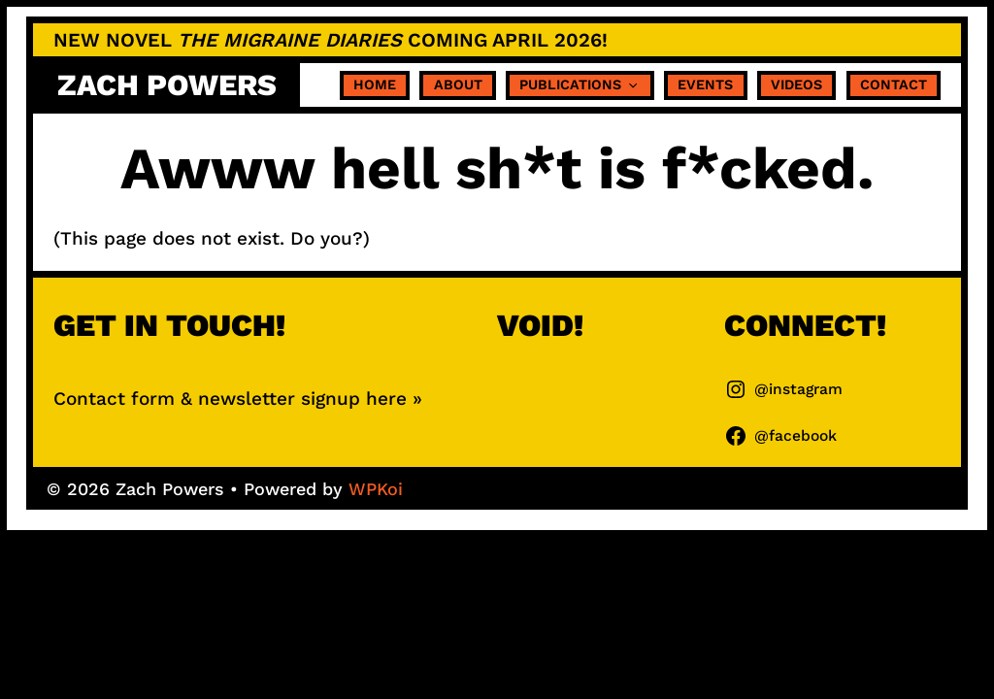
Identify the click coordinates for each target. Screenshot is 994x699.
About (458, 84)
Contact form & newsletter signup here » (237, 398)
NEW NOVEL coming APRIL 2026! (330, 39)
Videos (796, 84)
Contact (893, 84)
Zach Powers (167, 85)
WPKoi (375, 489)
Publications (579, 85)
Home (374, 84)
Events (705, 84)
